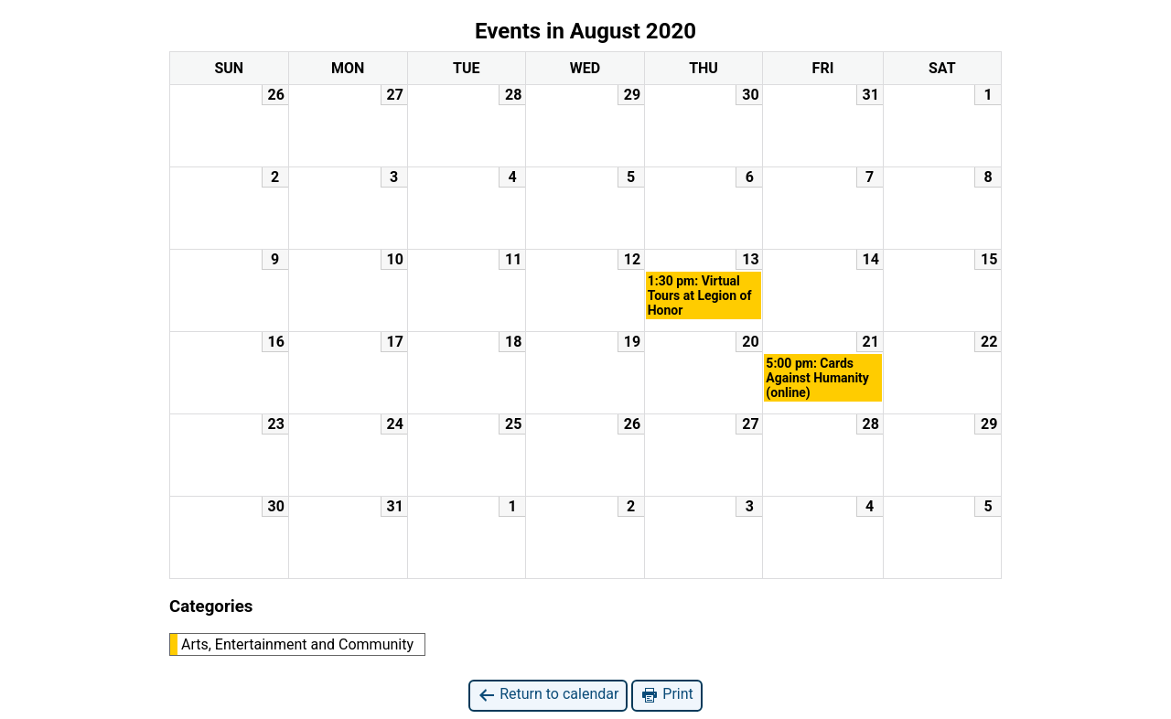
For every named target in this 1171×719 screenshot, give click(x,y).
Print (666, 694)
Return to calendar (548, 694)
